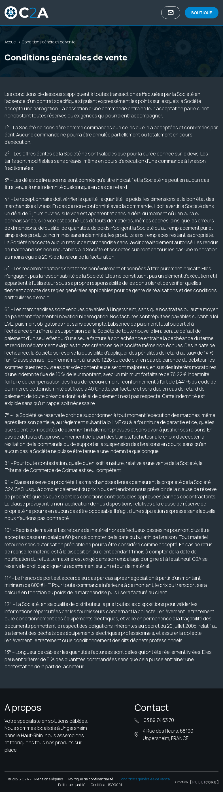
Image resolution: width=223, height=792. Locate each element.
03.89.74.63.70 (159, 720)
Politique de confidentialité (90, 779)
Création (196, 782)
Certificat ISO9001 (106, 784)
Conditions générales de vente (144, 779)
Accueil (11, 42)
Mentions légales (48, 779)
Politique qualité (71, 784)
